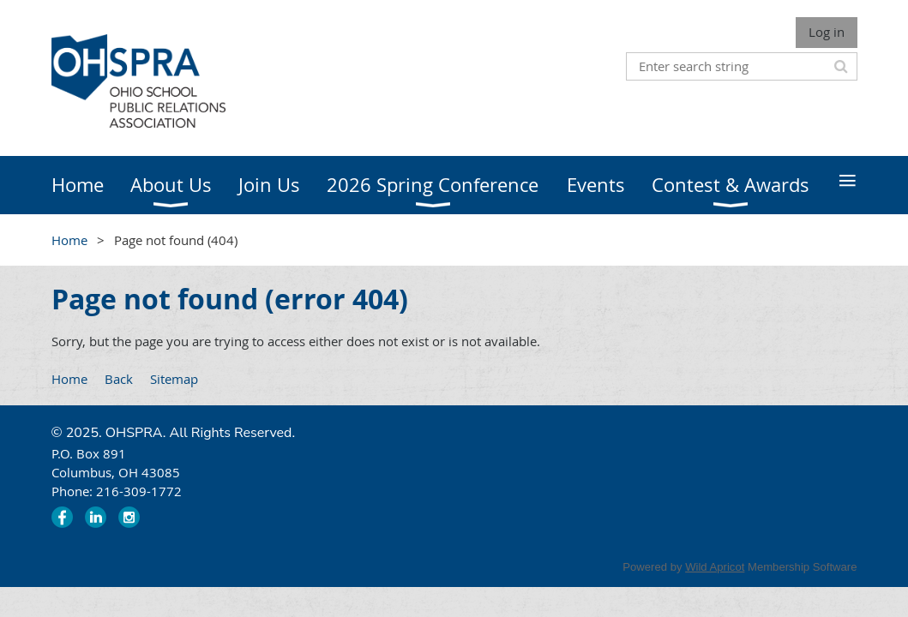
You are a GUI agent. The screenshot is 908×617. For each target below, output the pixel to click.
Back (119, 378)
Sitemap (174, 378)
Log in (827, 31)
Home (69, 240)
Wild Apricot (714, 566)
